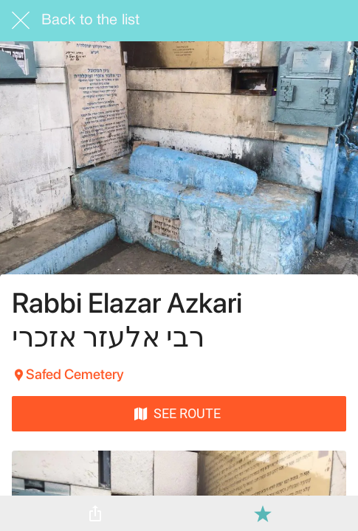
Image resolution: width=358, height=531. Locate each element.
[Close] (21, 21)
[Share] (95, 513)
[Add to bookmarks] (262, 513)
